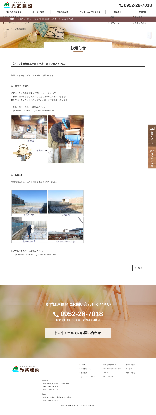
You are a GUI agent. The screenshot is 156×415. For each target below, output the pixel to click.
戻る (138, 268)
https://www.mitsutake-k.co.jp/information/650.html (34, 254)
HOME (11, 19)
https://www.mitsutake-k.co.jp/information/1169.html (33, 111)
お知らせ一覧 (23, 19)
